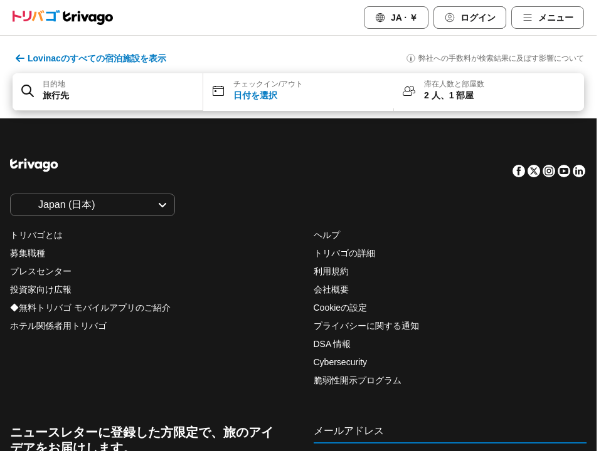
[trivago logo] (63, 17)
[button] (108, 92)
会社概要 (331, 289)
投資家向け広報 (41, 289)
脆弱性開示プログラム (357, 380)
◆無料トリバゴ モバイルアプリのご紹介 (90, 308)
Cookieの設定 (341, 308)
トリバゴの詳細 (344, 253)
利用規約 (331, 271)
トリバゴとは (36, 235)
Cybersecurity (341, 362)
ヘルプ (327, 235)
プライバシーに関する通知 (366, 326)
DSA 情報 (332, 344)
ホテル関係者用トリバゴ (58, 326)
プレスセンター (41, 271)
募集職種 (27, 253)
